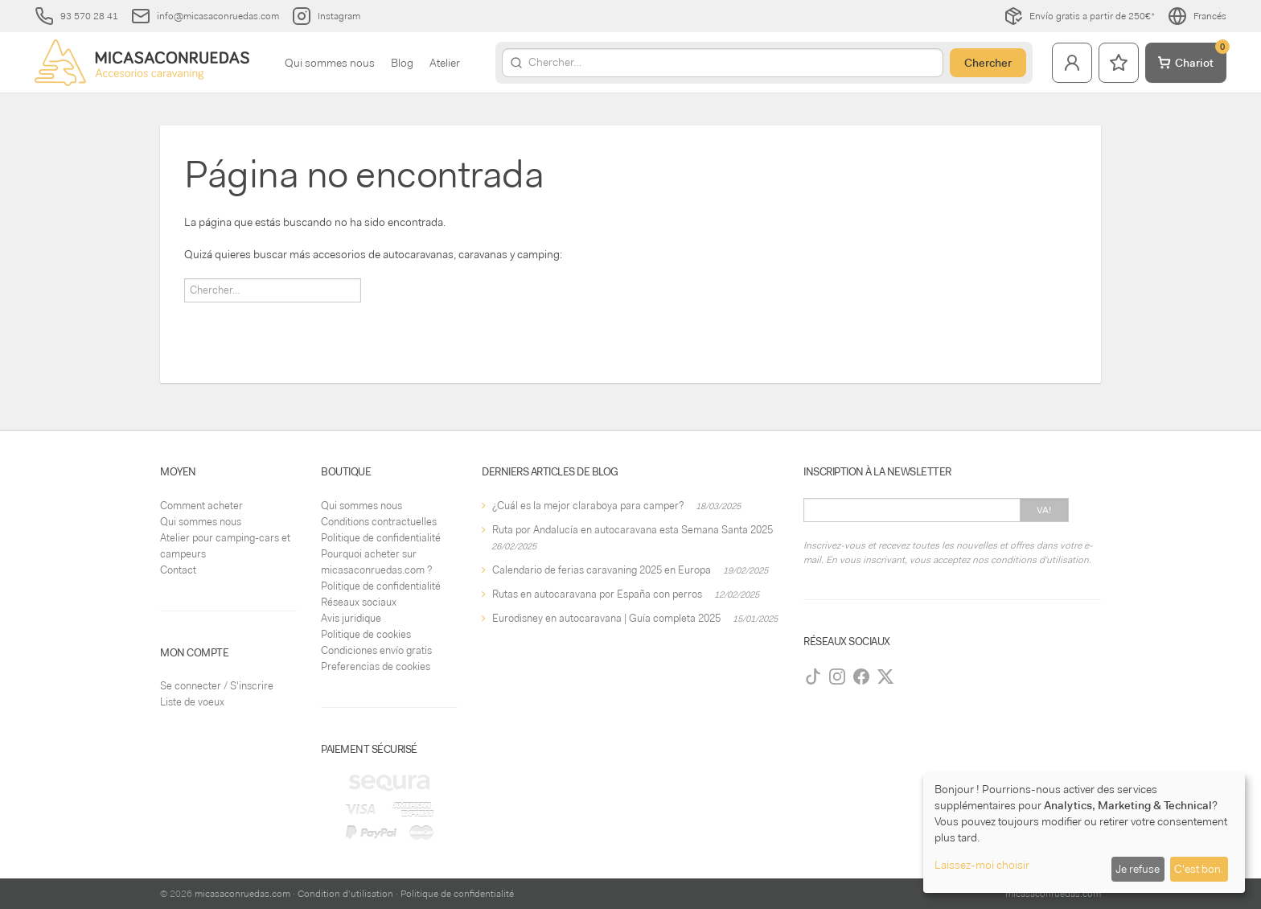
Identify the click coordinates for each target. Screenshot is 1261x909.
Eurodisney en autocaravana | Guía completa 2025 (606, 618)
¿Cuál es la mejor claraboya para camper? (588, 505)
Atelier (444, 63)
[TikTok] (813, 676)
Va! (1044, 510)
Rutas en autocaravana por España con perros (597, 594)
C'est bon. (1198, 869)
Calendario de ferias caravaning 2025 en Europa (601, 570)
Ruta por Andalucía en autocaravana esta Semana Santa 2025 (632, 530)
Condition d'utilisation (345, 893)
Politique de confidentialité (381, 538)
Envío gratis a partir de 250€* (1079, 16)
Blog (402, 63)
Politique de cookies (366, 634)
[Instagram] (837, 676)
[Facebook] (861, 676)
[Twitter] (885, 676)
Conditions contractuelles (379, 522)
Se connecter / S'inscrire (216, 686)
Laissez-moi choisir (981, 865)
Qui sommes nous (330, 63)
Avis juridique (351, 618)
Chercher (988, 63)
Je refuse (1137, 869)
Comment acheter (201, 505)
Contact (178, 570)
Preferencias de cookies (375, 666)
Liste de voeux (192, 702)
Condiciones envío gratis (376, 650)
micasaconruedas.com (242, 893)
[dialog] (1084, 833)
